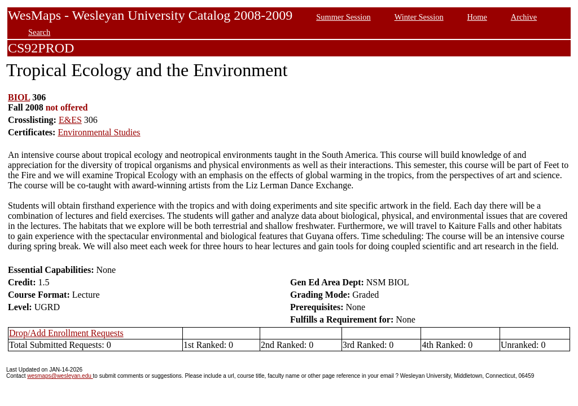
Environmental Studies (99, 132)
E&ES (70, 120)
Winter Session (419, 16)
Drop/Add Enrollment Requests (66, 333)
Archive (524, 16)
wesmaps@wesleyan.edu (60, 376)
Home (477, 16)
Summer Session (343, 16)
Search (39, 32)
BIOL (19, 97)
